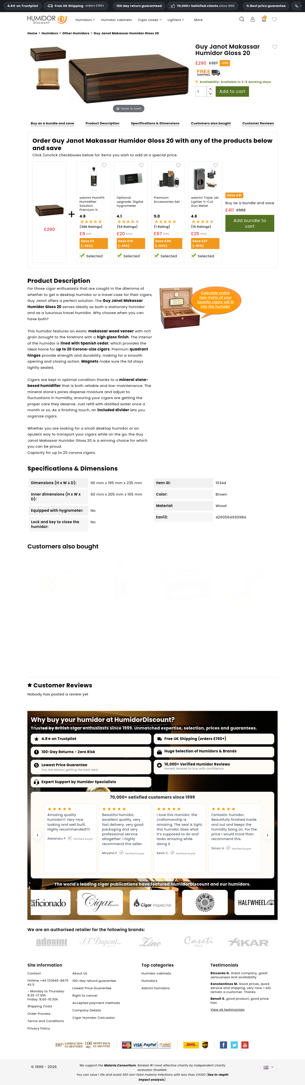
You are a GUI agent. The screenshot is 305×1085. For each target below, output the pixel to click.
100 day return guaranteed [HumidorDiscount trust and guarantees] (139, 6)
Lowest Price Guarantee (64, 764)
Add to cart (232, 91)
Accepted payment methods (96, 1003)
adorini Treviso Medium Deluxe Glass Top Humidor (180, 625)
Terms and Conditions (45, 1021)
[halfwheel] (257, 902)
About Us (79, 973)
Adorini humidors (156, 988)
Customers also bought (211, 123)
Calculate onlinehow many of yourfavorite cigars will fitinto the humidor (215, 300)
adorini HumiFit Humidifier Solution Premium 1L (92, 204)
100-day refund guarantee (94, 981)
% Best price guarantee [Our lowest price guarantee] (266, 6)
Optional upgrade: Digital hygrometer (130, 202)
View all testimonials (227, 1009)
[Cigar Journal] (100, 902)
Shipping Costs (39, 1006)
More (198, 20)
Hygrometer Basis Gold (242, 622)
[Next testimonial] (267, 835)
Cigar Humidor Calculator (93, 1017)
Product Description (102, 123)
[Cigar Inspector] (152, 902)
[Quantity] (201, 91)
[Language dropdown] (269, 1067)
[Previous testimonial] (37, 835)
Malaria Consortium (120, 1065)
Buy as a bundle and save (52, 123)
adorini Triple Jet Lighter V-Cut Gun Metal (205, 202)
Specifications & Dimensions (155, 123)
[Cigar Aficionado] (48, 902)
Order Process (39, 1013)
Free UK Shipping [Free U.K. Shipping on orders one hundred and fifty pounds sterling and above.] (76, 6)
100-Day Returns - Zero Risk (68, 751)
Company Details (86, 1010)
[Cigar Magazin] (205, 902)
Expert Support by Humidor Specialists (78, 781)
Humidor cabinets (188, 664)
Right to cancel (84, 995)
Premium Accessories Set (167, 200)
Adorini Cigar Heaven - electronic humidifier (49, 625)
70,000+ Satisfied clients (205, 6)
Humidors (222, 664)
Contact (34, 973)
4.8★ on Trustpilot (22, 6)
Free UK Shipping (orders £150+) (195, 738)
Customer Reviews (258, 123)
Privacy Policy (38, 1028)
